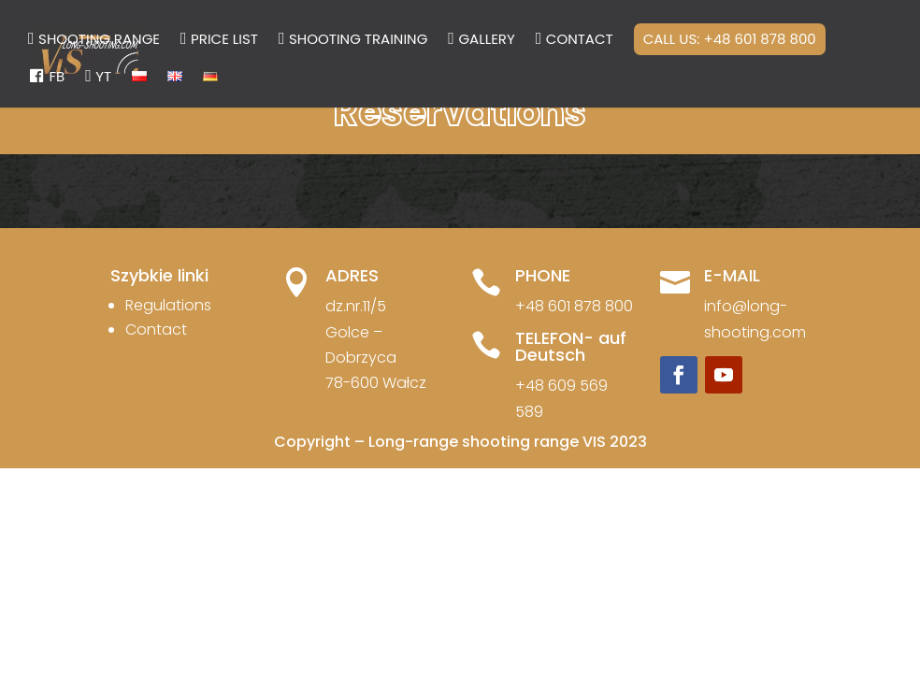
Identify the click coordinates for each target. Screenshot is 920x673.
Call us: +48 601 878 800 (729, 39)
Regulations (168, 305)
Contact (156, 329)
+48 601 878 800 (574, 306)
